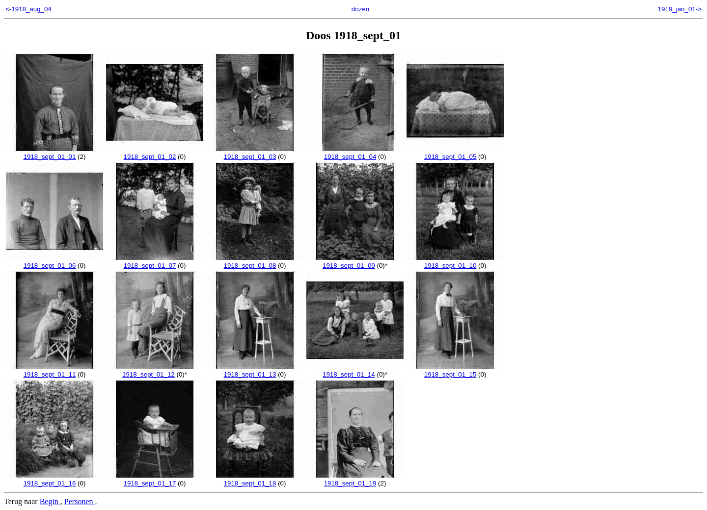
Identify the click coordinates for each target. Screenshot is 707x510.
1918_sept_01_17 (155, 479)
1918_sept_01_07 (155, 262)
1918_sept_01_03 (255, 153)
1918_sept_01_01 (54, 153)
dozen (360, 9)
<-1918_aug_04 (28, 9)
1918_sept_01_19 (355, 479)
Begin (50, 501)
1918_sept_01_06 (54, 262)
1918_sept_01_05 (455, 153)
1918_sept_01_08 (255, 262)
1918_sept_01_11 (54, 370)
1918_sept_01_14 (355, 370)
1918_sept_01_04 (355, 153)
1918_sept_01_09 (355, 262)
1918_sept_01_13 (255, 370)
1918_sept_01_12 (155, 370)
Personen (79, 501)
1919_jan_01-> (680, 9)
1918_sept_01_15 (455, 370)
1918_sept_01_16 (54, 479)
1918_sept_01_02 (155, 153)
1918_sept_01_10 (455, 262)
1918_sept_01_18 (255, 479)
